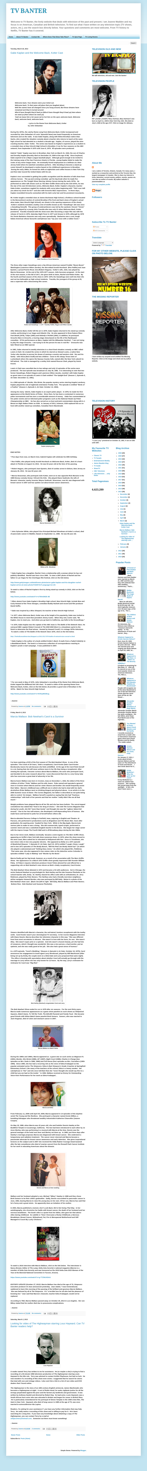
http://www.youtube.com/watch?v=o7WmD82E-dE (30, 597)
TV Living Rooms (91, 37)
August (123, 506)
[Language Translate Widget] (103, 242)
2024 (120, 459)
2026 (120, 453)
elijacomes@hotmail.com (22, 1418)
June (122, 512)
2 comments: (36, 1428)
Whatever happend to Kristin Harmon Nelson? (126, 638)
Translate (106, 245)
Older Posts (80, 1435)
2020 (120, 471)
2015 (120, 485)
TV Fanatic (98, 458)
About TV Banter (22, 37)
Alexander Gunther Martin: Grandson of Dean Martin (131, 704)
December (124, 494)
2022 (120, 465)
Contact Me (35, 37)
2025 (120, 456)
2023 (120, 462)
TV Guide (97, 466)
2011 (120, 554)
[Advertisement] (110, 142)
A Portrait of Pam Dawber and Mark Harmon (131, 570)
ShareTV (97, 468)
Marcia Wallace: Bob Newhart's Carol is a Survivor (37, 716)
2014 (120, 489)
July (122, 509)
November (124, 497)
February (123, 544)
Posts (96, 227)
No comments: (37, 706)
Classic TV (98, 455)
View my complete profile (101, 184)
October (123, 500)
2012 (120, 551)
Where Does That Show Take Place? (56, 37)
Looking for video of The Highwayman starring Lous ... (127, 538)
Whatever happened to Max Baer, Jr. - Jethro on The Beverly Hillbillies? (127, 658)
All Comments (99, 231)
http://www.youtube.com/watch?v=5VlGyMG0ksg (30, 694)
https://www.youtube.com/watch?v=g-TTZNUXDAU (31, 1277)
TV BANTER (29, 11)
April (122, 518)
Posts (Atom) (25, 1438)
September (124, 503)
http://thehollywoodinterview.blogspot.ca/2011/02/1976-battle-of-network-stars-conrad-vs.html (43, 636)
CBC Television (99, 471)
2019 (120, 474)
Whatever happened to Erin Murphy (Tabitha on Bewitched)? (131, 682)
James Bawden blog (101, 463)
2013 (120, 491)
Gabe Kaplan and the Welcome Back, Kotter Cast (37, 53)
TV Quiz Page (77, 37)
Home (11, 37)
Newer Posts (15, 1435)
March (122, 521)
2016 (120, 483)
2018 (120, 477)
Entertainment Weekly (102, 461)
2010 (120, 557)
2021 (120, 468)
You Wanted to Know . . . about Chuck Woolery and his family (131, 727)
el (11, 1418)
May (121, 515)
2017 (120, 480)
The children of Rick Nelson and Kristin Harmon (131, 618)
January (123, 547)
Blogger (83, 1450)
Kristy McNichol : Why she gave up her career (131, 774)
